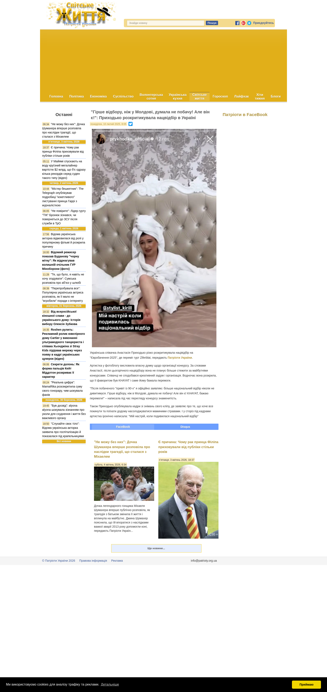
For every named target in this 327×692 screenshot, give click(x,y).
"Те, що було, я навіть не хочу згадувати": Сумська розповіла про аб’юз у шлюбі (63, 278)
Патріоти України (180, 357)
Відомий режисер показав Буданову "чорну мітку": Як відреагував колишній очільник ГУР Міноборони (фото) (60, 260)
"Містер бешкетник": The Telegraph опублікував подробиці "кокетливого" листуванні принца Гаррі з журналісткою (63, 197)
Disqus (185, 426)
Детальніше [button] (110, 684)
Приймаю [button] (306, 684)
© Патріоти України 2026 (58, 560)
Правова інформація (93, 560)
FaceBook (123, 426)
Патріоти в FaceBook (245, 114)
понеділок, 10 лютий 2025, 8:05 (108, 124)
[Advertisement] (163, 61)
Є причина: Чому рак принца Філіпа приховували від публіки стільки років (63, 151)
